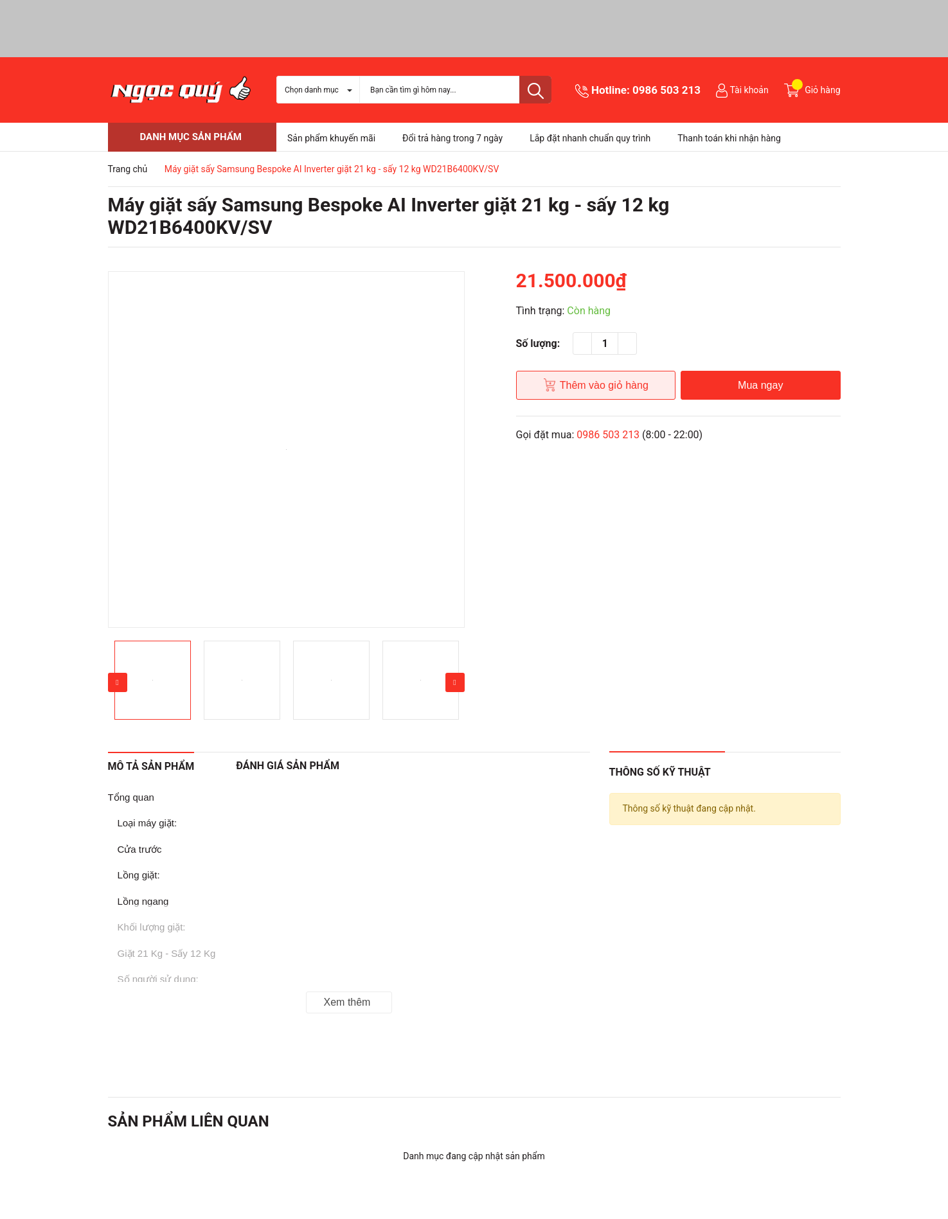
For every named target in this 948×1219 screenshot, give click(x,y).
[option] (286, 449)
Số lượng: (538, 343)
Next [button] (455, 682)
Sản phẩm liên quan (188, 1121)
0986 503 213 (666, 90)
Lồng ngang (143, 901)
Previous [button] (117, 682)
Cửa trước (140, 849)
